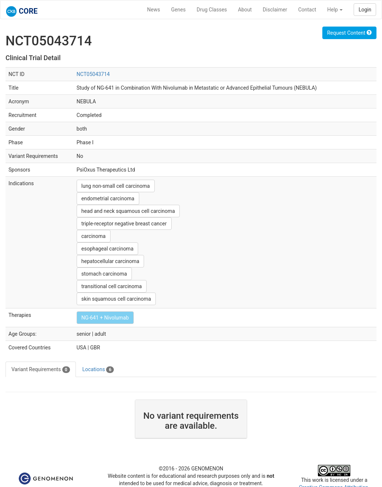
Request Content (349, 33)
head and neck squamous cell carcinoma (128, 211)
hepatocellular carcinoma (110, 261)
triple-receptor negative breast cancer (124, 224)
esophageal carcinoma (107, 249)
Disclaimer (275, 10)
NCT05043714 (93, 74)
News (153, 10)
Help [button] (335, 10)
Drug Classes (212, 10)
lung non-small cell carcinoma (115, 186)
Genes (178, 10)
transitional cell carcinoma (111, 286)
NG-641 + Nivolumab (105, 318)
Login (364, 10)
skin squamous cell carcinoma (116, 299)
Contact (307, 10)
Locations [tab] (98, 369)
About (245, 10)
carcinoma (93, 236)
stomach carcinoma (104, 274)
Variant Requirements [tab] (40, 369)
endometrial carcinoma (107, 198)
